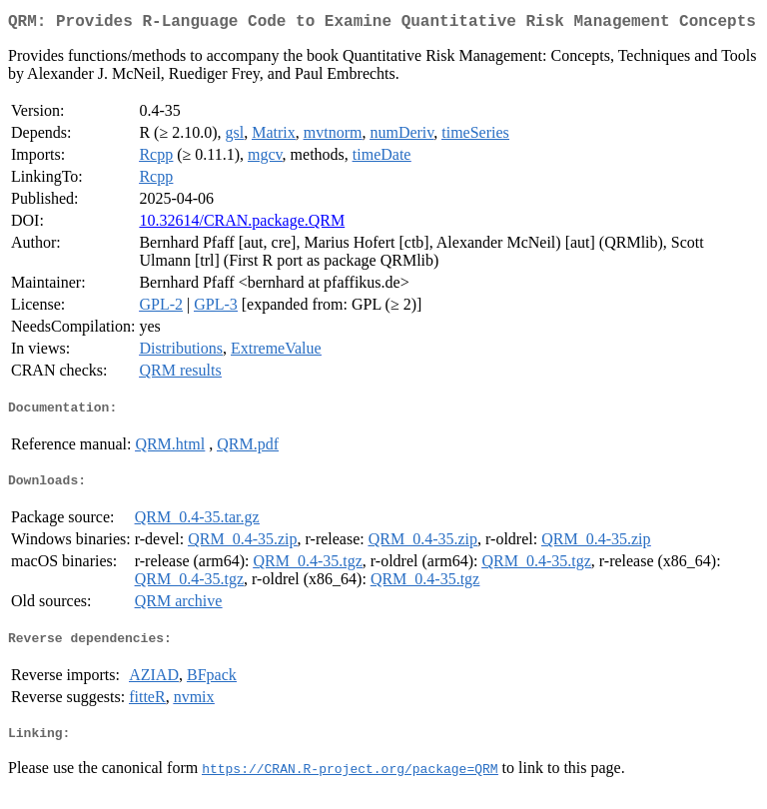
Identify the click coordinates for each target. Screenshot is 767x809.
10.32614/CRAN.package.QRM (242, 224)
